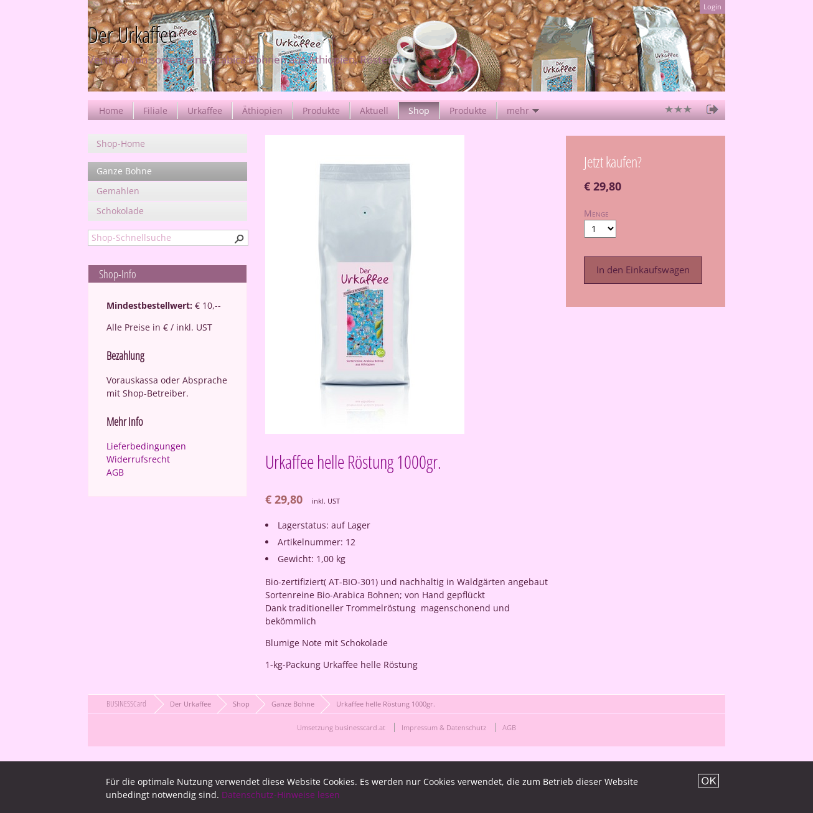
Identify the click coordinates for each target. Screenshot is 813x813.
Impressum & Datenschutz (444, 727)
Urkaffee (204, 110)
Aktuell (374, 110)
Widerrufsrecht (138, 459)
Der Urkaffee (190, 703)
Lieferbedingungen (146, 446)
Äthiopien (262, 110)
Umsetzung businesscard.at (341, 727)
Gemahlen (117, 191)
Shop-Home (120, 143)
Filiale (155, 110)
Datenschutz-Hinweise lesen (281, 795)
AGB (115, 472)
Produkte (321, 110)
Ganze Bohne (124, 171)
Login (712, 6)
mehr (518, 110)
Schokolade (120, 211)
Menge (596, 213)
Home (111, 110)
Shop (419, 110)
